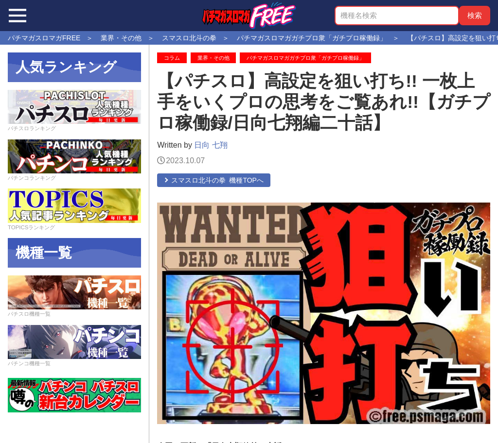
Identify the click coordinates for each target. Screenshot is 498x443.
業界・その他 (213, 58)
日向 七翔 (210, 145)
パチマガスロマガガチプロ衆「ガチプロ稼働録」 (305, 58)
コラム (172, 58)
